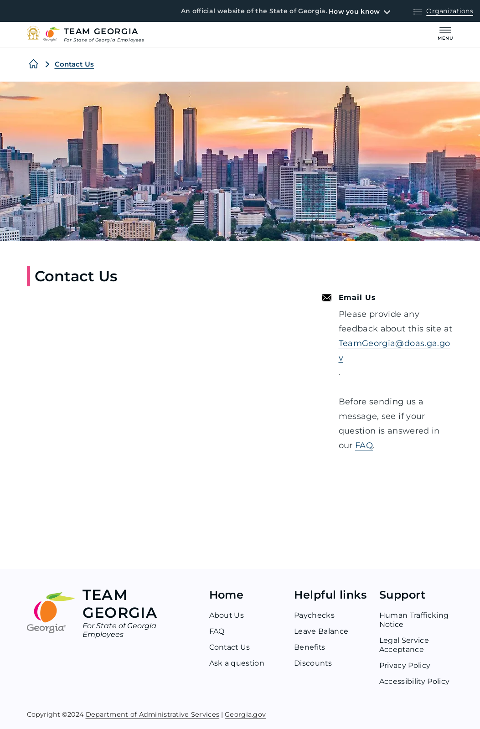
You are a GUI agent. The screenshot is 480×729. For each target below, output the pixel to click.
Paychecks (314, 615)
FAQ (364, 445)
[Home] (33, 64)
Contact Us (74, 64)
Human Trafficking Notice (414, 620)
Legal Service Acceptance (404, 645)
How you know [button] (354, 11)
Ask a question (237, 663)
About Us (227, 615)
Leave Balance (321, 631)
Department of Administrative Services (153, 714)
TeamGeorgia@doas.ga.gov (394, 350)
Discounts (313, 663)
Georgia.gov (245, 714)
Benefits (310, 647)
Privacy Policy (404, 665)
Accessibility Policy (414, 681)
